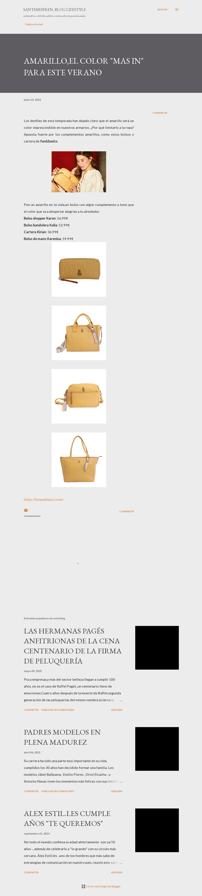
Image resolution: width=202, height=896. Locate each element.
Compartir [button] (160, 112)
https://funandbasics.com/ (44, 499)
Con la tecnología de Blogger (101, 886)
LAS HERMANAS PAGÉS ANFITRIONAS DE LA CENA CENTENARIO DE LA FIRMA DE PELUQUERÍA (73, 646)
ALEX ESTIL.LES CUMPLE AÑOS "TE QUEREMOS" (67, 818)
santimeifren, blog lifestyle (54, 9)
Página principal (34, 24)
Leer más (116, 709)
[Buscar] (162, 10)
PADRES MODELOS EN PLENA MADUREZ (62, 737)
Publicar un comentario (57, 709)
